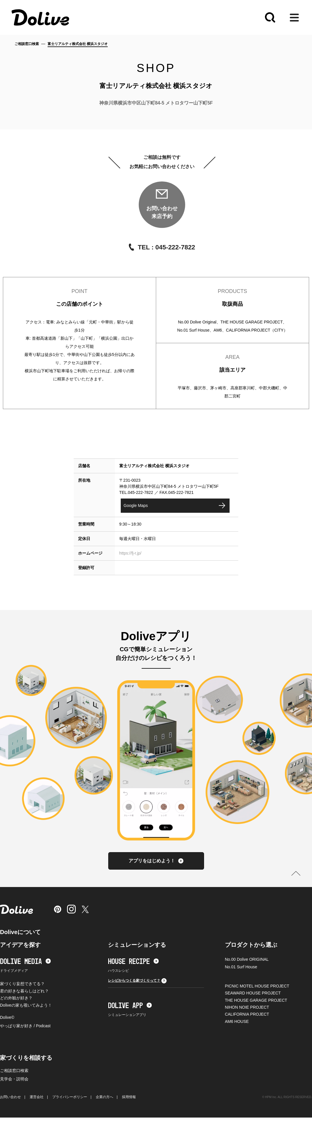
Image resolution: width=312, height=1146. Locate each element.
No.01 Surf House (241, 967)
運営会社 (37, 1097)
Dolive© (7, 1017)
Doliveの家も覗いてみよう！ (26, 1005)
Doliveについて (20, 932)
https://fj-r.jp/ (130, 553)
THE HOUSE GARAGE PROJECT (256, 1000)
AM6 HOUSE (237, 1021)
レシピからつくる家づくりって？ (137, 980)
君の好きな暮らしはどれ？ (24, 991)
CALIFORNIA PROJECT (247, 1014)
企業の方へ (104, 1097)
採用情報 (129, 1097)
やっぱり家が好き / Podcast (25, 1025)
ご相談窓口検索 (27, 44)
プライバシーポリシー (69, 1097)
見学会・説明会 (14, 1079)
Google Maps (136, 505)
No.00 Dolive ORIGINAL (247, 959)
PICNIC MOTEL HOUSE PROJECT (257, 986)
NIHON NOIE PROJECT (247, 1007)
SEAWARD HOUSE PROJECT (253, 993)
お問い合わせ (10, 1097)
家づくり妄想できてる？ (22, 983)
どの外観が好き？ (16, 998)
